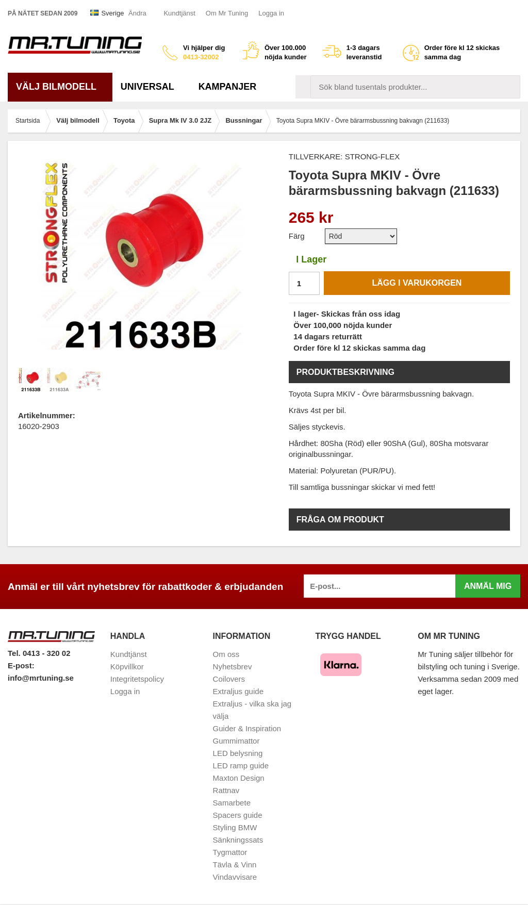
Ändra (137, 13)
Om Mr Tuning (227, 13)
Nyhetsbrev (232, 666)
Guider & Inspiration (247, 728)
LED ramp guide (241, 765)
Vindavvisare (235, 877)
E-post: (21, 665)
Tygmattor (230, 852)
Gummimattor (236, 740)
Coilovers (229, 678)
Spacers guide (237, 815)
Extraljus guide (238, 691)
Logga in (271, 13)
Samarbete (232, 802)
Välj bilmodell (60, 86)
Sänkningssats (238, 839)
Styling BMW (235, 827)
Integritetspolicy (137, 678)
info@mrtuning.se (41, 677)
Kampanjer (228, 86)
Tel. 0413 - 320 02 (39, 653)
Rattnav (226, 790)
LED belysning (238, 753)
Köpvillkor (127, 666)
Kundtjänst (179, 13)
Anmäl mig (488, 586)
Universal (151, 86)
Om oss (226, 654)
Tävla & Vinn (235, 864)
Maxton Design (239, 778)
